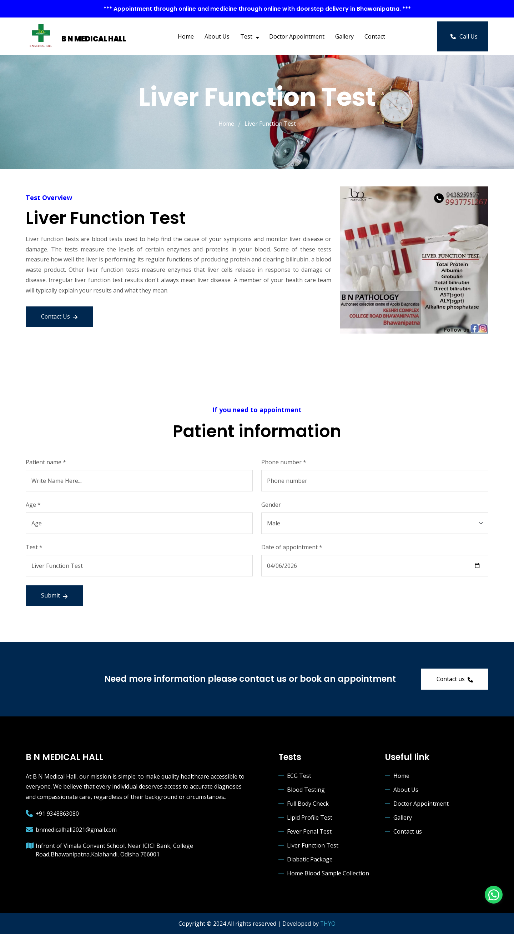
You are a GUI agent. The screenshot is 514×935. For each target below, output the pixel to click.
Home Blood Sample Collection (328, 874)
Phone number (283, 462)
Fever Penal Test (309, 832)
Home (186, 36)
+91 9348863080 (57, 814)
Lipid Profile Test (309, 818)
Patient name (46, 462)
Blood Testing (306, 790)
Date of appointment (291, 547)
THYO (328, 924)
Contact (374, 36)
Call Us (464, 36)
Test (249, 36)
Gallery (344, 36)
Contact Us (60, 316)
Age (33, 504)
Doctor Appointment (296, 36)
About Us (217, 36)
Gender (271, 504)
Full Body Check (308, 804)
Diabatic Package (310, 860)
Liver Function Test (312, 846)
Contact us (453, 680)
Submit (55, 596)
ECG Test (299, 776)
